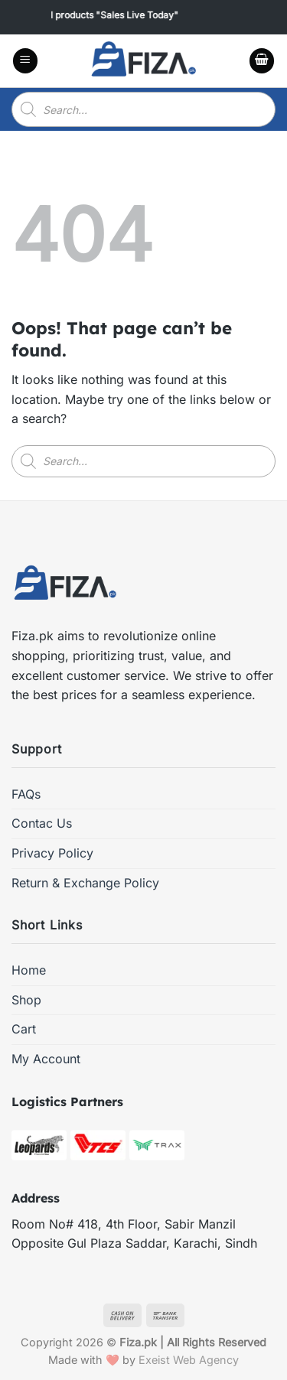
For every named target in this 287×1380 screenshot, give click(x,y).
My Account (45, 1058)
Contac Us (41, 823)
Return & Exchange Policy (85, 882)
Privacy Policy (52, 853)
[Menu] (25, 60)
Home (28, 970)
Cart (23, 1029)
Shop (26, 999)
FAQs (26, 794)
